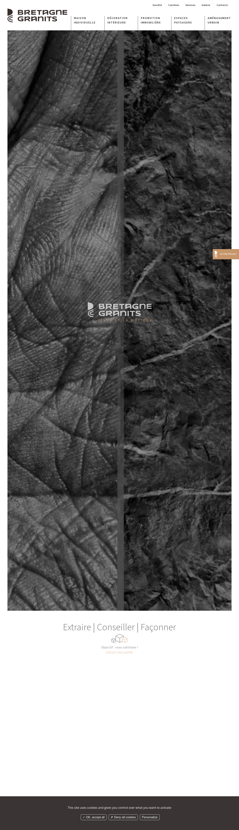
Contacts (222, 6)
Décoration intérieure (117, 21)
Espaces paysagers (183, 21)
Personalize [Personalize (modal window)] (150, 817)
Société (152, 6)
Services (188, 6)
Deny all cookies (123, 817)
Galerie (204, 6)
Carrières (170, 6)
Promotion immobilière (151, 21)
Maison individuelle (85, 21)
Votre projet (228, 254)
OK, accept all (94, 817)
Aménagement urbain (219, 21)
